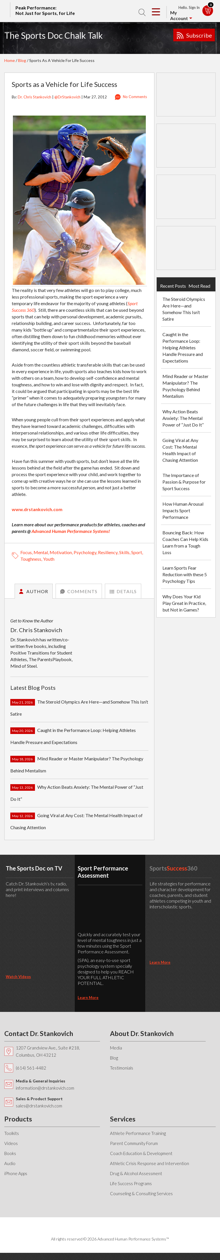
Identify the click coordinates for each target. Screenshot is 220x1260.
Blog (22, 60)
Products (18, 1119)
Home (9, 60)
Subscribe (199, 35)
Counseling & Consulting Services (141, 1193)
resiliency (107, 552)
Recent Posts (173, 286)
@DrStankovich (67, 97)
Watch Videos (18, 976)
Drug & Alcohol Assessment (136, 1173)
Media (116, 1047)
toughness (30, 559)
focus (26, 552)
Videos (11, 1143)
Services (122, 1119)
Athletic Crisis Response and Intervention (149, 1163)
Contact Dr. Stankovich (38, 1033)
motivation (61, 552)
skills (124, 552)
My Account (179, 15)
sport (136, 552)
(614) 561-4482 (31, 1067)
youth (48, 559)
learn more (88, 997)
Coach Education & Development (141, 1153)
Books (10, 1153)
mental (41, 552)
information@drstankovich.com (45, 1087)
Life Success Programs (131, 1183)
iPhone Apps (15, 1173)
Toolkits (11, 1133)
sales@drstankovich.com (39, 1105)
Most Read (199, 286)
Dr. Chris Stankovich (34, 97)
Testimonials (121, 1067)
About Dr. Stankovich (142, 1033)
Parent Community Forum (134, 1143)
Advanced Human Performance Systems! (71, 531)
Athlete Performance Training (138, 1133)
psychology (85, 552)
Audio (9, 1163)
